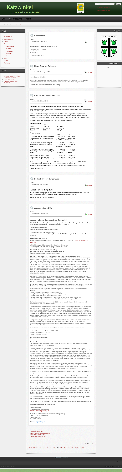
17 (65, 447)
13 (50, 447)
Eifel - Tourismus (9, 79)
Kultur (5, 58)
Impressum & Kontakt (103, 8)
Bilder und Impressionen (38, 435)
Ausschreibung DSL (43, 208)
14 (54, 447)
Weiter (77, 447)
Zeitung (8, 56)
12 (47, 447)
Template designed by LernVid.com (112, 466)
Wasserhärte (39, 36)
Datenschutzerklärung (103, 10)
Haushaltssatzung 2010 (38, 431)
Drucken (89, 42)
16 (61, 447)
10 (40, 447)
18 (68, 447)
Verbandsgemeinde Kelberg (12, 76)
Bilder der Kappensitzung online (40, 433)
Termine (28, 19)
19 (72, 447)
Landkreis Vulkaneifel (10, 78)
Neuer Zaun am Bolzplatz (45, 66)
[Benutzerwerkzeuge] (85, 40)
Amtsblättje (9, 51)
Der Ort (6, 41)
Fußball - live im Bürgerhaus (46, 179)
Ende (82, 447)
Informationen (8, 37)
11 (43, 447)
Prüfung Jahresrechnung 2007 (47, 95)
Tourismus (7, 63)
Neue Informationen (15, 19)
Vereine (6, 60)
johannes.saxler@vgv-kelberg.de (39, 411)
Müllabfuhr (9, 53)
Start (3, 19)
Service (6, 44)
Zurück (35, 447)
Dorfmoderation (8, 39)
